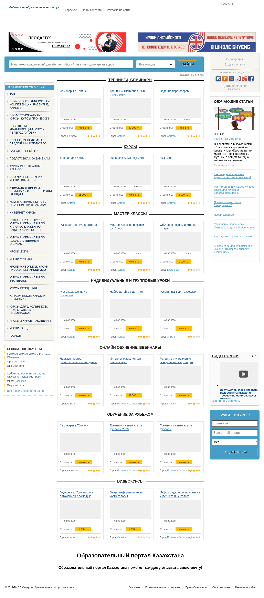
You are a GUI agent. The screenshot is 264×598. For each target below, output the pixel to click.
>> (256, 356)
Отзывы (171, 21)
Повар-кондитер (224, 214)
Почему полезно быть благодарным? (227, 204)
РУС (224, 3)
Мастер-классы (130, 214)
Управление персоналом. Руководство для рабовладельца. (234, 226)
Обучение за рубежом (130, 414)
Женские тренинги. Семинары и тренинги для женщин (31, 191)
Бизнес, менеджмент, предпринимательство (28, 141)
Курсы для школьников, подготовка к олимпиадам (29, 310)
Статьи (150, 21)
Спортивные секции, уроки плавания (26, 178)
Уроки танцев (21, 328)
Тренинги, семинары (130, 80)
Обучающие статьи (233, 102)
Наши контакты (92, 10)
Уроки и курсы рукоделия (30, 320)
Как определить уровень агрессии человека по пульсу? (232, 176)
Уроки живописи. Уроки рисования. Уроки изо (29, 268)
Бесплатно (127, 21)
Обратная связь (221, 587)
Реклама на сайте (119, 10)
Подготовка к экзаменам (30, 158)
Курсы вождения (23, 288)
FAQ (189, 21)
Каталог (103, 21)
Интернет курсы (23, 212)
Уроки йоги (19, 251)
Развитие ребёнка (24, 151)
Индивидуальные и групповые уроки (130, 281)
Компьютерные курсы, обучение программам (28, 203)
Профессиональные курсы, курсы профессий (30, 117)
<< (253, 356)
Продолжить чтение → (225, 165)
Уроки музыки (21, 259)
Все (12, 93)
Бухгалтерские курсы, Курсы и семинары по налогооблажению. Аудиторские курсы (27, 224)
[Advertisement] (234, 307)
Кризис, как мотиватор (228, 138)
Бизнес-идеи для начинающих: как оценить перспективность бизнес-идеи (233, 249)
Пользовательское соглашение (163, 587)
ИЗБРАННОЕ (209, 21)
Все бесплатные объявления (26, 390)
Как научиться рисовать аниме (233, 236)
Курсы (130, 147)
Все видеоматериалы (226, 400)
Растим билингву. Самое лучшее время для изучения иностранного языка (234, 189)
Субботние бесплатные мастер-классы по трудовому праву (26, 375)
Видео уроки (225, 356)
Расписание (78, 21)
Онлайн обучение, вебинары (130, 348)
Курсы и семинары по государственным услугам (27, 241)
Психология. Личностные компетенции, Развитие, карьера (30, 104)
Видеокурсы (130, 481)
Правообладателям (196, 587)
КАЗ (230, 3)
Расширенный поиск (191, 74)
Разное (15, 335)
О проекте (70, 10)
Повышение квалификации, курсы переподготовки (27, 129)
